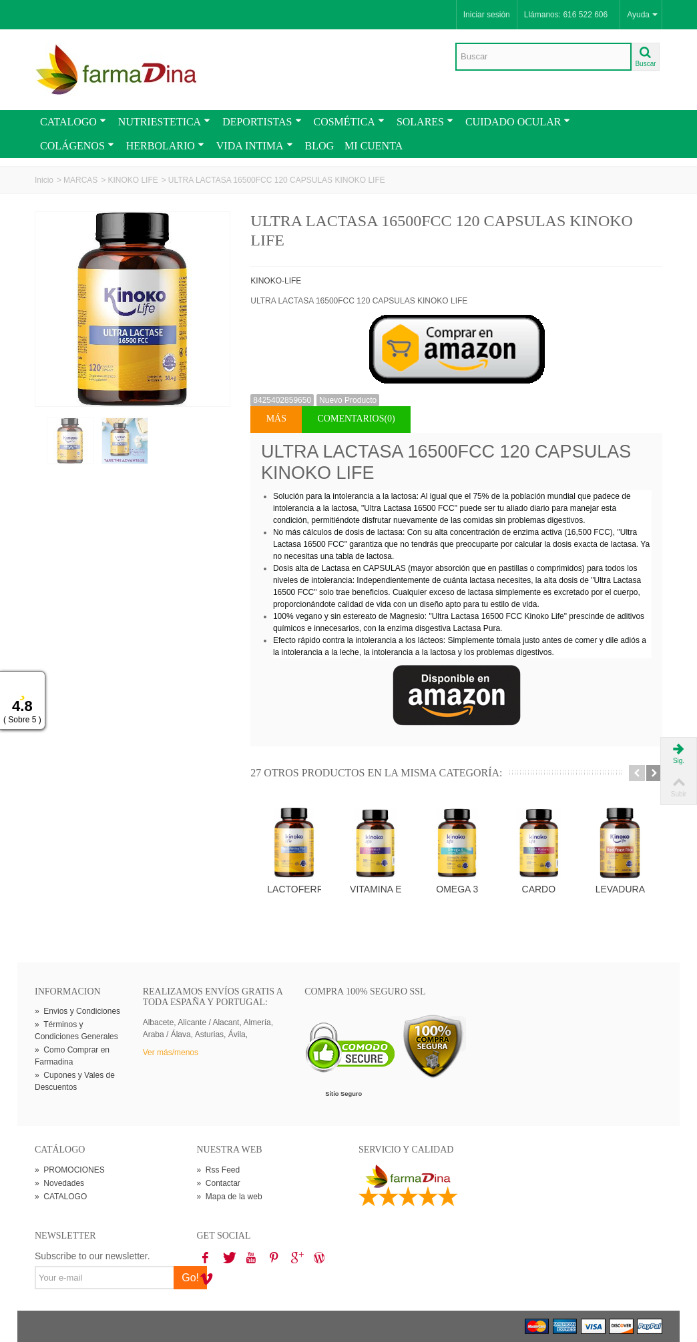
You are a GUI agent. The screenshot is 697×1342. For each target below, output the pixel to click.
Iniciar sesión (486, 14)
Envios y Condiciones (77, 1011)
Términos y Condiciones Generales (76, 1030)
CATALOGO (73, 121)
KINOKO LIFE (132, 180)
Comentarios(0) (356, 419)
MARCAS (80, 180)
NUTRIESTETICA (164, 121)
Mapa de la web (229, 1196)
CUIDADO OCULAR (517, 121)
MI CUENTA (373, 145)
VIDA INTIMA (254, 145)
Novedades (59, 1183)
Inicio (44, 180)
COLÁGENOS (77, 145)
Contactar (218, 1183)
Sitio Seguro (343, 1094)
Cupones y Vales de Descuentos (75, 1081)
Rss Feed (218, 1170)
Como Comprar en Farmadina (72, 1056)
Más (276, 419)
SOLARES (425, 121)
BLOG (319, 145)
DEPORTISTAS (261, 121)
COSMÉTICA (349, 121)
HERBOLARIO (165, 145)
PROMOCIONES (70, 1170)
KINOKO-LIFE (275, 280)
